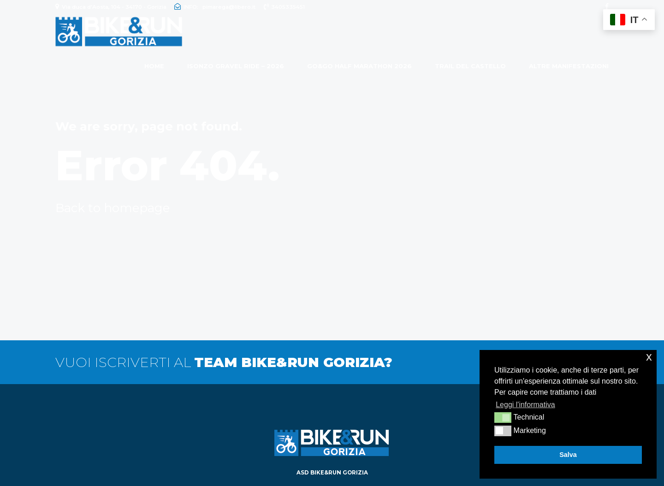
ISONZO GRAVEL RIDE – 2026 (235, 66)
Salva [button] (568, 454)
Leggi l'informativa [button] (525, 405)
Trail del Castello (470, 66)
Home (154, 66)
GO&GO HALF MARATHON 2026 (359, 66)
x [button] (649, 356)
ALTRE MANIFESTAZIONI (569, 66)
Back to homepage (112, 208)
